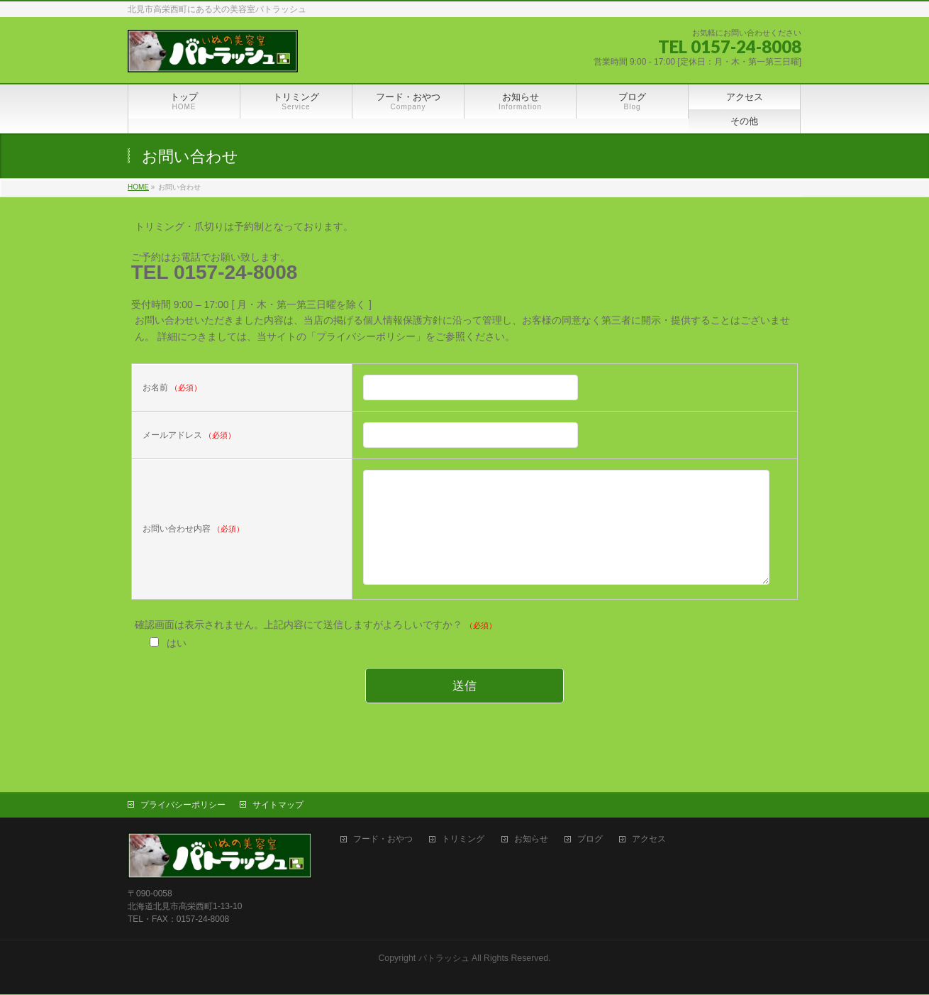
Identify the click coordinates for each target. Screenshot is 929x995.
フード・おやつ (383, 840)
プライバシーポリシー (183, 805)
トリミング (463, 840)
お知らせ (531, 840)
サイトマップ (278, 805)
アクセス (649, 840)
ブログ (590, 840)
